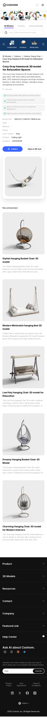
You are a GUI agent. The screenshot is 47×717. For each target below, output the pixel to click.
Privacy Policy (9, 685)
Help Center (10, 637)
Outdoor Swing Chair (32, 56)
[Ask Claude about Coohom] (18, 652)
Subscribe (38, 671)
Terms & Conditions (36, 685)
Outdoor (17, 56)
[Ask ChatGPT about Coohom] (5, 652)
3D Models (9, 26)
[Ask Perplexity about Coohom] (11, 652)
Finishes (21, 26)
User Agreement (21, 685)
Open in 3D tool (34, 149)
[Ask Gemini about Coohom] (24, 652)
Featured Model (36, 26)
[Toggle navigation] (42, 5)
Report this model (12, 89)
